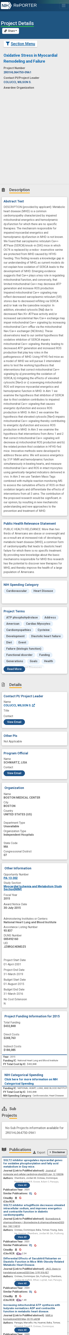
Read (14, 669)
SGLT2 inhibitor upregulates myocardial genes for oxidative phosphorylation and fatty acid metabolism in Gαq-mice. (32, 1163)
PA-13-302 (11, 878)
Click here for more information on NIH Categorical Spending (31, 1081)
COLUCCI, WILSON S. (19, 705)
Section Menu (20, 44)
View (22, 1185)
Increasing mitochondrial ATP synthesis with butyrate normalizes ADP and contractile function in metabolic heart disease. (31, 1308)
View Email (14, 722)
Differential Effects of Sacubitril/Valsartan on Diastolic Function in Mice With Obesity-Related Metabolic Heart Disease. (33, 1262)
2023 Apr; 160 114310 (33, 1222)
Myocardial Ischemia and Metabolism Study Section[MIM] (33, 888)
